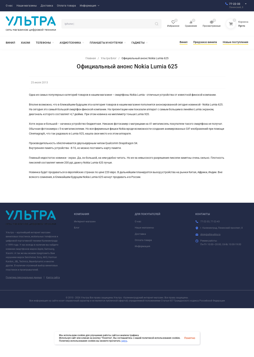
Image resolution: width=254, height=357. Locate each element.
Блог (76, 227)
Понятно (189, 338)
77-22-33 (234, 3)
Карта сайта (53, 277)
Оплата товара (143, 240)
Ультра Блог (109, 58)
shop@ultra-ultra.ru (210, 234)
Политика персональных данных (24, 277)
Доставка (140, 233)
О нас (138, 221)
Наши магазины (144, 227)
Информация (142, 246)
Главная (90, 58)
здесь (124, 341)
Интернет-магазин (85, 221)
